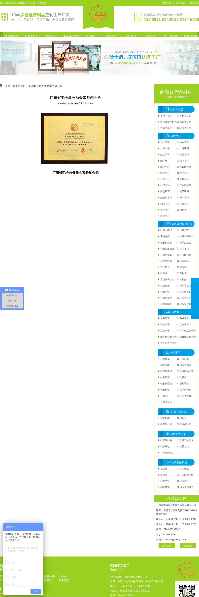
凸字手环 (184, 160)
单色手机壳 (166, 115)
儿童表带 (165, 148)
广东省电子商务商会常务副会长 (44, 86)
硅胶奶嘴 (165, 418)
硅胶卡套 (165, 291)
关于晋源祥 (47, 580)
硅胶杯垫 (165, 359)
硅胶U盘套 (165, 304)
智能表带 (165, 324)
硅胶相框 (184, 248)
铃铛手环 (165, 179)
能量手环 (165, 173)
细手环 (163, 160)
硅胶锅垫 (165, 389)
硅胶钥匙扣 (185, 291)
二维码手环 (185, 185)
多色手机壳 (185, 115)
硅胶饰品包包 (186, 440)
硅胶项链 (184, 481)
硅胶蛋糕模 (185, 365)
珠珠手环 (184, 148)
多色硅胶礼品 (48, 576)
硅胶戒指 (165, 487)
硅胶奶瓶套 (185, 424)
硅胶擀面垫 (166, 383)
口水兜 (183, 418)
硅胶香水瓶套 (167, 248)
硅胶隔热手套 (186, 371)
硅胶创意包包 (178, 434)
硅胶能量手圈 (186, 474)
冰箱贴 (183, 279)
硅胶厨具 (175, 352)
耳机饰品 (165, 236)
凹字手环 (184, 197)
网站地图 (167, 3)
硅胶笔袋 (184, 446)
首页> (8, 86)
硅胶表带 (176, 312)
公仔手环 (165, 185)
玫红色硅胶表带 (168, 336)
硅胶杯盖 (184, 359)
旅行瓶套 (165, 267)
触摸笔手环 (166, 197)
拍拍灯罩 (184, 230)
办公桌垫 (165, 285)
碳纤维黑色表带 (168, 342)
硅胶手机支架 (186, 298)
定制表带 (184, 324)
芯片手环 (184, 154)
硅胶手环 (175, 136)
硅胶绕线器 (166, 261)
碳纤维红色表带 (187, 336)
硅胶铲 (183, 377)
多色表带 (184, 318)
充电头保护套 (167, 279)
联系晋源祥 (65, 580)
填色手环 (165, 167)
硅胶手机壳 (177, 109)
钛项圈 (163, 474)
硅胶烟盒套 (185, 242)
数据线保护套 (186, 236)
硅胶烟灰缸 (185, 304)
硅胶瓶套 (184, 261)
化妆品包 (165, 446)
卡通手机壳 (185, 122)
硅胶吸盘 (184, 468)
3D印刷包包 (166, 452)
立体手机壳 (166, 128)
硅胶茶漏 (165, 377)
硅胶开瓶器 (166, 402)
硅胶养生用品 (179, 462)
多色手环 (165, 191)
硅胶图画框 (185, 255)
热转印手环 (185, 167)
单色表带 (165, 318)
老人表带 (165, 142)
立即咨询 (166, 545)
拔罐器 (163, 468)
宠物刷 (183, 273)
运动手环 (165, 154)
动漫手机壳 (185, 128)
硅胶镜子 (184, 267)
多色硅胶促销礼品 (182, 224)
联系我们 (194, 3)
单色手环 (184, 210)
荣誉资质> (19, 86)
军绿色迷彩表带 (187, 330)
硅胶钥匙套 (166, 242)
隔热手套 (184, 383)
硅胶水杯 (165, 395)
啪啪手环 (184, 203)
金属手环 (184, 179)
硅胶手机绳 (185, 285)
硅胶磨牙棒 (166, 424)
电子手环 (184, 191)
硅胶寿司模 (185, 389)
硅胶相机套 (166, 255)
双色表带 (165, 330)
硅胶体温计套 (186, 487)
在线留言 (180, 3)
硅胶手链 (165, 481)
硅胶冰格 (165, 365)
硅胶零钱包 (166, 440)
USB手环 (165, 203)
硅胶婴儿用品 (179, 411)
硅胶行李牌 (166, 298)
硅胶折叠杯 (166, 371)
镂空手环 (184, 173)
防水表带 (184, 142)
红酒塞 (163, 273)
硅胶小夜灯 (166, 230)
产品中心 (63, 576)
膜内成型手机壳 (168, 122)
